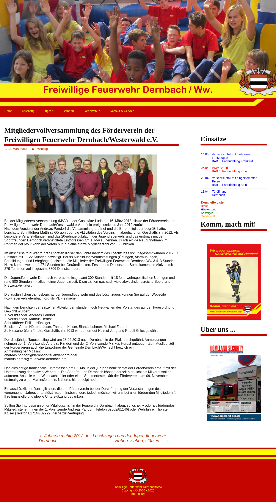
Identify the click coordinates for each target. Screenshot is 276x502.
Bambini (68, 111)
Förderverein (91, 111)
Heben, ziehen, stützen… (142, 440)
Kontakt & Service (122, 111)
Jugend (48, 111)
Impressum (137, 494)
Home (8, 111)
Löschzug (28, 111)
